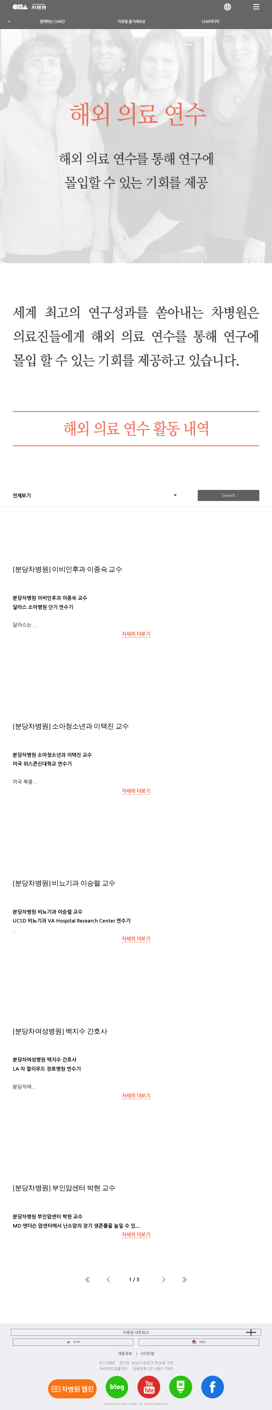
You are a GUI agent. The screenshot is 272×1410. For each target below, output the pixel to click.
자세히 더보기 (136, 634)
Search (228, 495)
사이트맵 (147, 1353)
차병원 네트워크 (136, 1332)
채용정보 (125, 1353)
